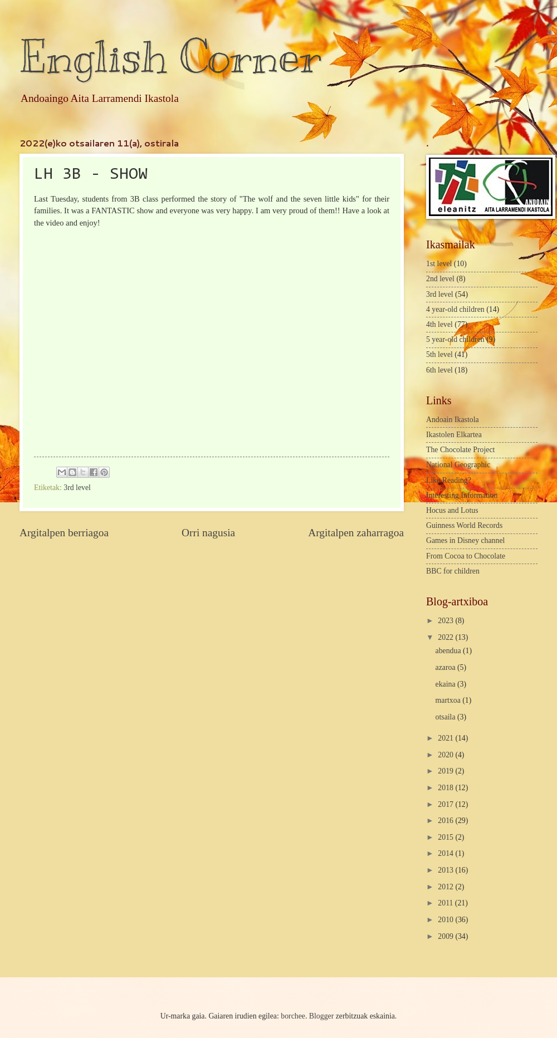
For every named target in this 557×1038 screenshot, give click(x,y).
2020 (446, 755)
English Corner (170, 57)
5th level (439, 354)
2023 (446, 620)
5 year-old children (455, 339)
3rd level (77, 487)
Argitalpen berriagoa (64, 532)
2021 (446, 738)
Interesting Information (461, 495)
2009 (446, 936)
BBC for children (453, 571)
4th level (439, 324)
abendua (449, 651)
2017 (446, 804)
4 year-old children (455, 309)
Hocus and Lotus (452, 510)
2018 (446, 788)
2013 (446, 870)
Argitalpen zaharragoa (356, 532)
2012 (446, 887)
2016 (446, 820)
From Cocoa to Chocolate (465, 556)
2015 (446, 837)
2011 (446, 903)
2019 (446, 771)
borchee (293, 1016)
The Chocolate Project (460, 449)
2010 (446, 919)
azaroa (446, 667)
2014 (446, 853)
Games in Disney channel (465, 540)
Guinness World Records (464, 525)
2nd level (440, 279)
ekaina (446, 684)
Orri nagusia (208, 532)
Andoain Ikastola (452, 419)
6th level (439, 370)
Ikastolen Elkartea (454, 434)
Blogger (321, 1016)
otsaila (446, 717)
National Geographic (458, 465)
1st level (439, 264)
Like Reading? (448, 480)
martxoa (449, 700)
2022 (446, 637)
